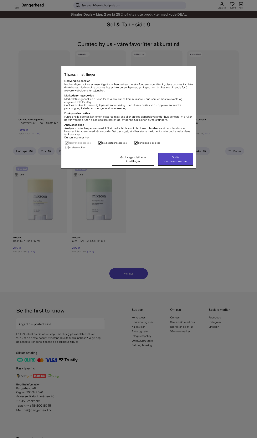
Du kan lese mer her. (76, 137)
